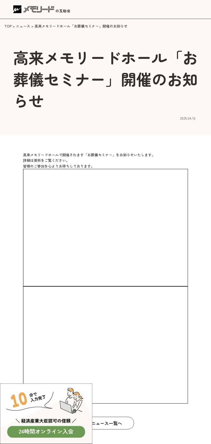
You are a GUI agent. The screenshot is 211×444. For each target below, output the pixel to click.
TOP (8, 26)
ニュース (23, 26)
